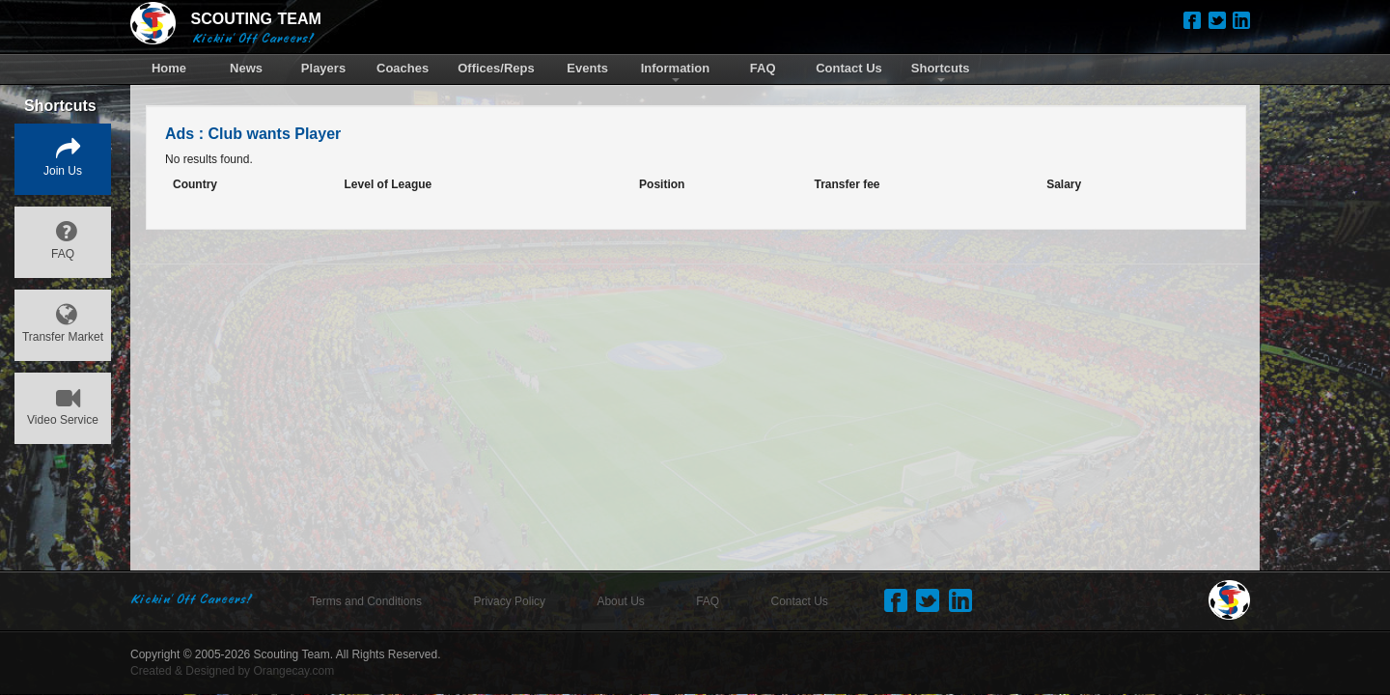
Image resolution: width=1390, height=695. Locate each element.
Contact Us (799, 601)
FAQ (707, 601)
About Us (620, 601)
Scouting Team (292, 654)
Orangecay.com (293, 671)
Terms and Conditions (366, 601)
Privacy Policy (509, 601)
